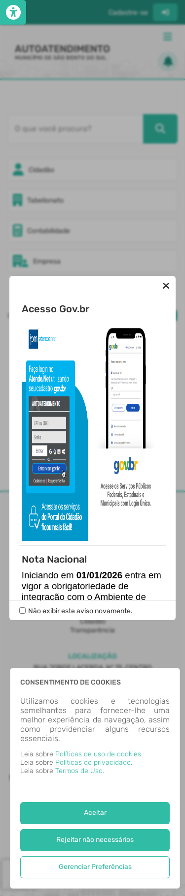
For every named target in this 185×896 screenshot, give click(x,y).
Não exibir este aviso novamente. (80, 611)
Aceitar (95, 812)
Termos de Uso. (79, 771)
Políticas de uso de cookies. (99, 754)
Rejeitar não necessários (95, 840)
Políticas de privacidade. (93, 762)
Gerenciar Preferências (95, 867)
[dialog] (95, 778)
